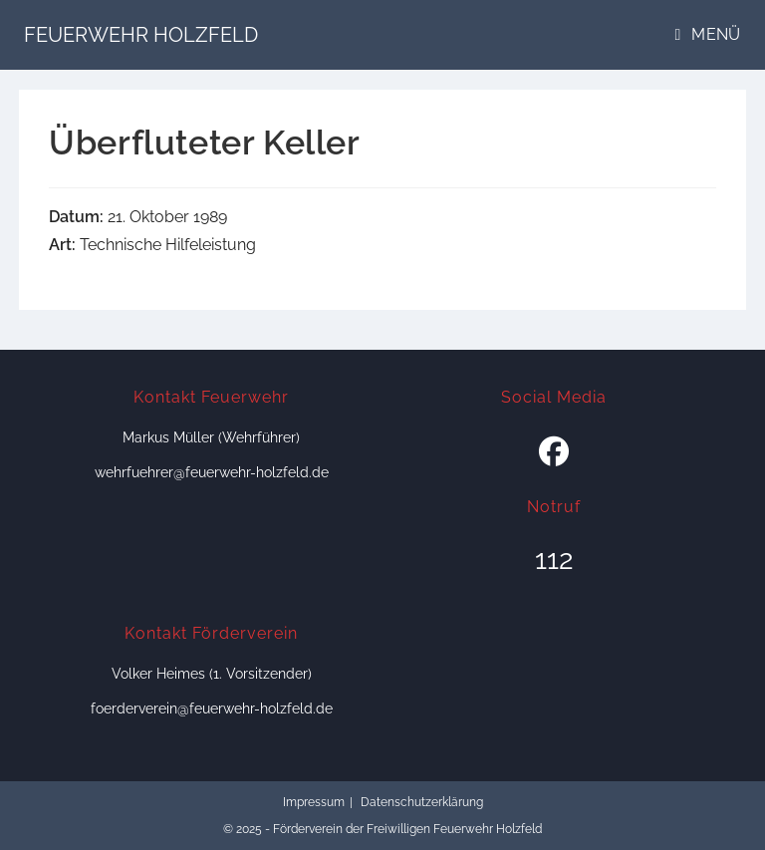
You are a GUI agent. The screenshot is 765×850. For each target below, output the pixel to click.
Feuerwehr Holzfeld (141, 35)
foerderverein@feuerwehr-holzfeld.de (212, 708)
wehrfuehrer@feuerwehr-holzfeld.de (212, 472)
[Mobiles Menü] (708, 34)
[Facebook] (554, 452)
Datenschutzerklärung (422, 802)
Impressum (314, 802)
